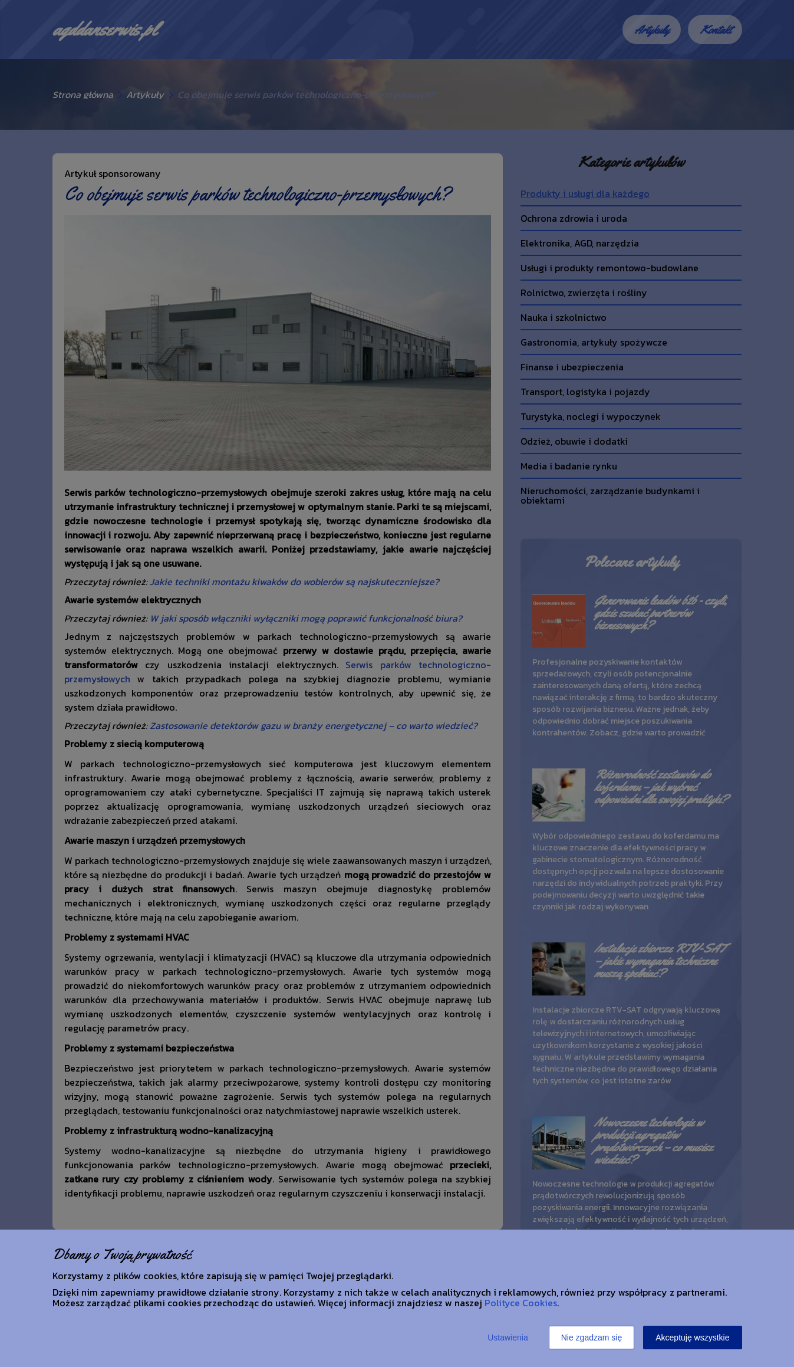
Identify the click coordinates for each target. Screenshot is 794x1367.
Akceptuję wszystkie (692, 1337)
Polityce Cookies (521, 1303)
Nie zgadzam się (591, 1337)
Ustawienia (507, 1337)
